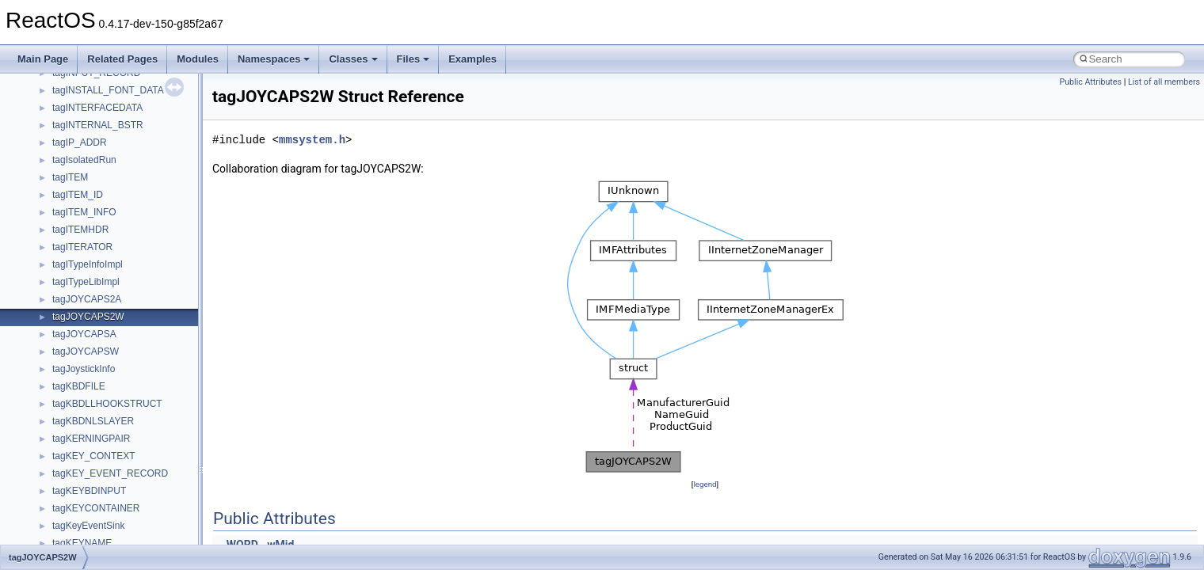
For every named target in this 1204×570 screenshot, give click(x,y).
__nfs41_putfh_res (91, 535)
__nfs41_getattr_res (94, 99)
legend (704, 484)
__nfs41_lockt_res (90, 239)
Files (413, 59)
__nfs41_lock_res (89, 186)
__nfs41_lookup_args (97, 291)
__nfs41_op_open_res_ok (107, 430)
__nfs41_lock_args (92, 169)
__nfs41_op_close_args (102, 361)
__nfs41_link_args (90, 134)
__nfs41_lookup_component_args (124, 308)
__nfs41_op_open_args (102, 395)
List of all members (1164, 82)
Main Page (42, 59)
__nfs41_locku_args (94, 256)
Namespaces (274, 59)
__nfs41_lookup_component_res (121, 326)
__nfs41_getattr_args (97, 82)
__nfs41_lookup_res (95, 343)
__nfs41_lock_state (93, 204)
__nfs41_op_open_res (99, 413)
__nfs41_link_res (88, 152)
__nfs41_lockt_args (93, 221)
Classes (353, 59)
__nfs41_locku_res (92, 273)
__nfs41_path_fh (87, 500)
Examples (472, 59)
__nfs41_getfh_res (91, 117)
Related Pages (122, 59)
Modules (198, 59)
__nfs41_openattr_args (101, 465)
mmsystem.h (312, 139)
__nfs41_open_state (95, 448)
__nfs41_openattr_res (98, 482)
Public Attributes (1090, 82)
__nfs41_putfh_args (94, 517)
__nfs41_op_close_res (100, 378)
